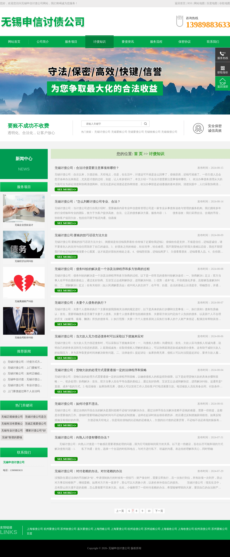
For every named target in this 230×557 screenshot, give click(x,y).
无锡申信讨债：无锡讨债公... (25, 379)
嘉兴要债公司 (85, 529)
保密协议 (184, 41)
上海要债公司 (119, 529)
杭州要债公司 (52, 529)
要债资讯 (128, 41)
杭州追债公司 (135, 529)
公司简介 (43, 41)
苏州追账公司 (152, 529)
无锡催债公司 (169, 131)
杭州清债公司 (203, 529)
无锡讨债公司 (102, 131)
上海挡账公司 (102, 529)
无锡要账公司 (119, 131)
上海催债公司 (35, 529)
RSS (189, 3)
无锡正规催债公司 (12, 416)
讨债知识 (99, 41)
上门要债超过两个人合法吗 (24, 391)
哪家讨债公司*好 (36, 430)
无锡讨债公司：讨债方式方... (25, 361)
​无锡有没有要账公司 (12, 426)
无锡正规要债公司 (35, 423)
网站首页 (14, 41)
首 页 (138, 154)
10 (149, 511)
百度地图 (212, 3)
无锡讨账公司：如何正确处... (25, 373)
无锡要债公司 (136, 131)
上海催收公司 (169, 529)
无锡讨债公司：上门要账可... (25, 367)
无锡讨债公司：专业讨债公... (25, 385)
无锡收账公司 (153, 131)
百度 (29, 533)
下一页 (159, 511)
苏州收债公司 (68, 529)
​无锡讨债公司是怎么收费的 (35, 419)
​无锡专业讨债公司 (12, 430)
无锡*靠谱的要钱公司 (12, 440)
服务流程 (156, 41)
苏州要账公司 (219, 529)
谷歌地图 (224, 3)
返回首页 (180, 3)
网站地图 (199, 3)
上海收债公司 (186, 529)
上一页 (120, 511)
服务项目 (71, 41)
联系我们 (213, 41)
